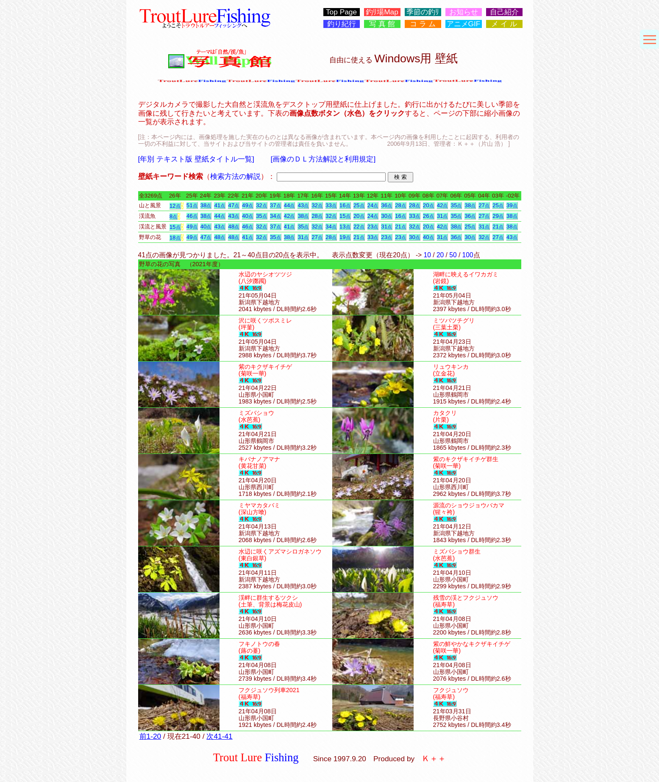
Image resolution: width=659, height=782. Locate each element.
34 (275, 216)
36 (386, 205)
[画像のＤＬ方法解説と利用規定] (323, 159)
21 (400, 226)
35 (456, 205)
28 (400, 205)
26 (428, 216)
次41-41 (219, 736)
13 (344, 226)
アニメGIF (464, 24)
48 (233, 226)
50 (452, 255)
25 (358, 205)
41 (219, 205)
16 (344, 205)
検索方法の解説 (235, 176)
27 (483, 205)
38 (205, 205)
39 (511, 205)
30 (386, 216)
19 (344, 237)
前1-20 (150, 736)
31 (442, 216)
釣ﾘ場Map (382, 12)
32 (261, 205)
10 (427, 255)
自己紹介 (504, 12)
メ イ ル (504, 24)
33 (330, 205)
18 (175, 237)
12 (175, 206)
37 (275, 205)
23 (372, 226)
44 (289, 205)
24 (372, 205)
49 (247, 205)
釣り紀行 (341, 24)
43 (303, 205)
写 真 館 (382, 24)
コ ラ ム (423, 24)
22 (358, 226)
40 (247, 216)
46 (191, 216)
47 (233, 205)
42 (442, 205)
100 (467, 255)
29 (497, 216)
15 (344, 216)
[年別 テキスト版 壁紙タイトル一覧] (196, 159)
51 (191, 205)
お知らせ (463, 12)
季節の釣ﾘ (422, 12)
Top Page (341, 12)
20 (428, 205)
